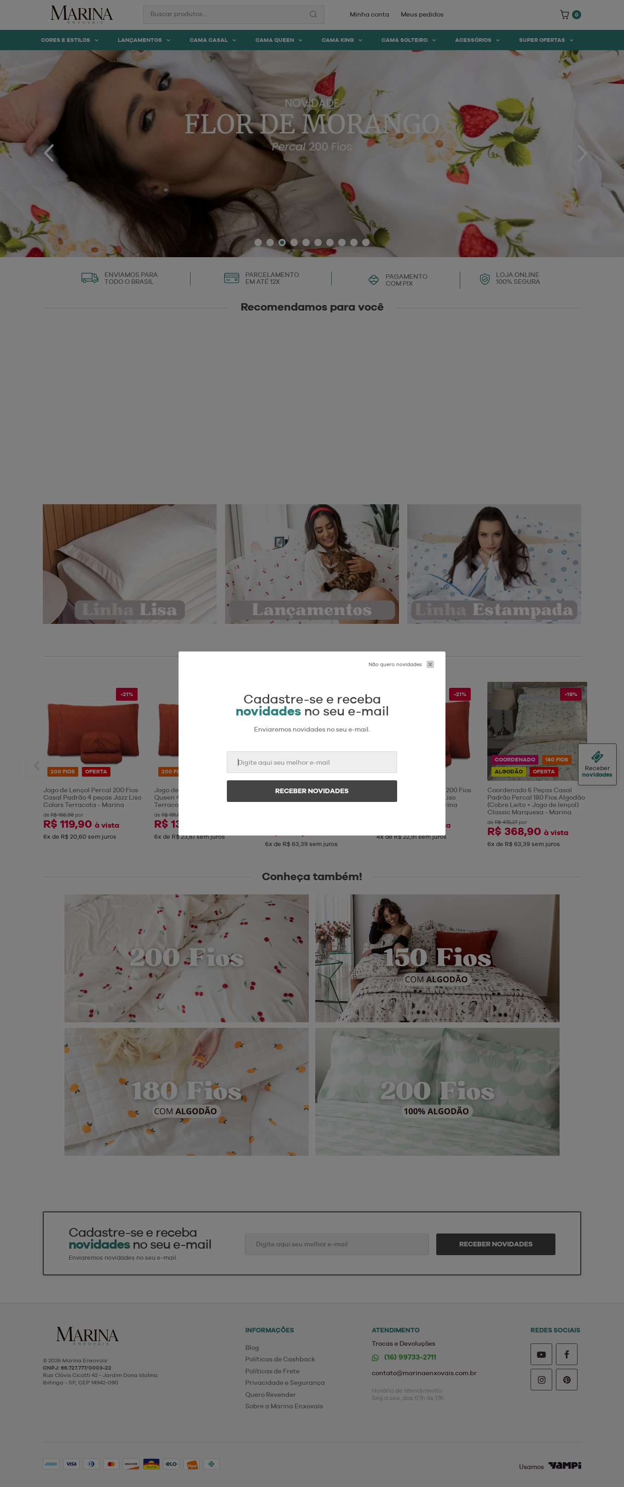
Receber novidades (312, 791)
